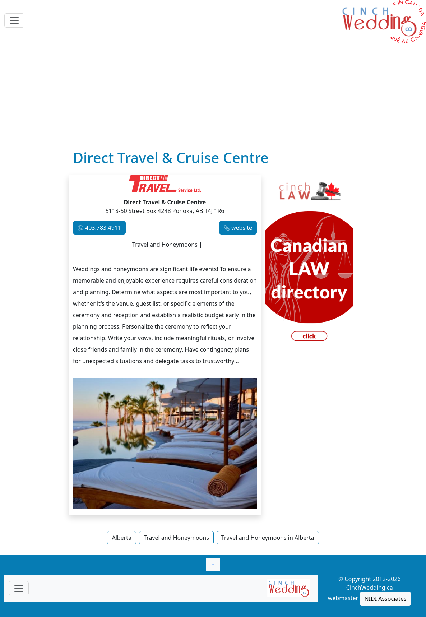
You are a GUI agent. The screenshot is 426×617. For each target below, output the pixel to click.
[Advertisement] (213, 95)
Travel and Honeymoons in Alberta (267, 538)
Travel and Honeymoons (176, 538)
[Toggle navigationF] (19, 588)
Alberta (121, 538)
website (241, 228)
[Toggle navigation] (14, 20)
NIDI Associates (385, 599)
